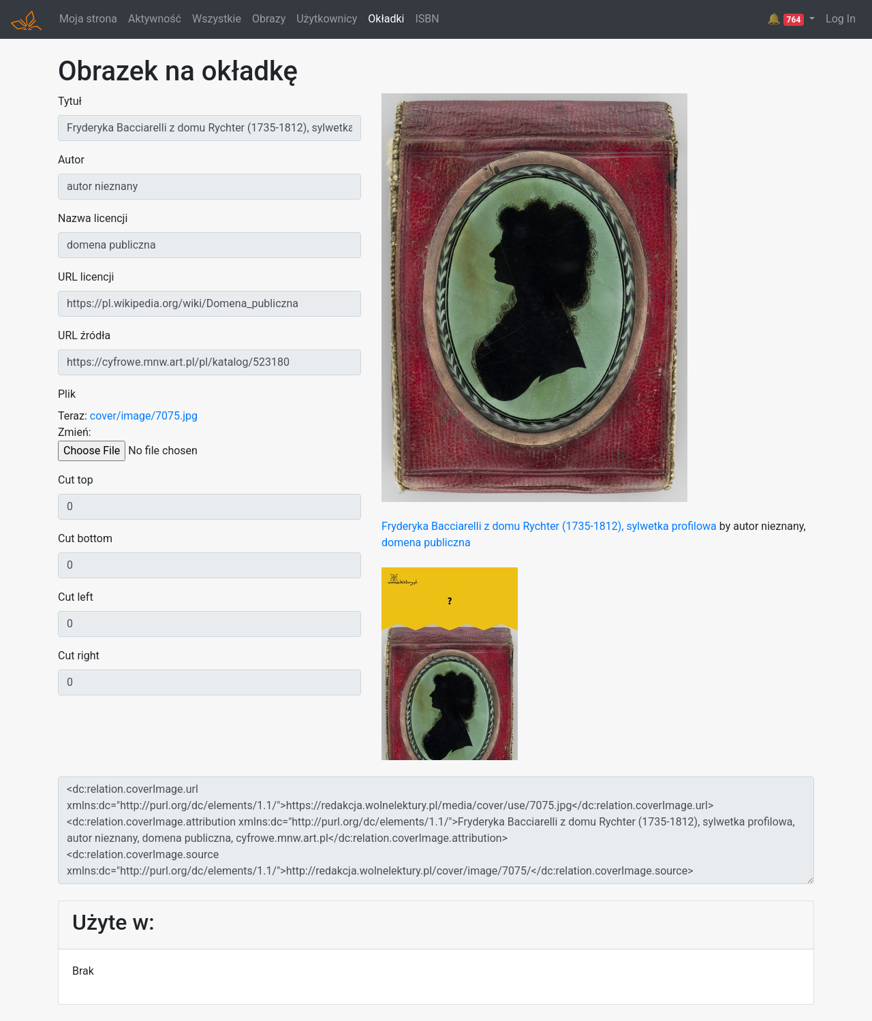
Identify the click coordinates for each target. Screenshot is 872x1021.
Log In (841, 18)
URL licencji (86, 276)
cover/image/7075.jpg (144, 415)
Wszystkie (216, 18)
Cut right (78, 655)
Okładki (386, 18)
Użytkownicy (326, 18)
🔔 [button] (787, 19)
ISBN (427, 18)
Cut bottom (85, 538)
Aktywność (154, 18)
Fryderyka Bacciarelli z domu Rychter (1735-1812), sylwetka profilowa (549, 526)
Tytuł (70, 101)
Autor (71, 159)
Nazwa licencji (92, 218)
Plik (67, 394)
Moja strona (88, 18)
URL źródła (84, 335)
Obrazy (268, 18)
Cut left (75, 597)
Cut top (75, 479)
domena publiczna (426, 542)
